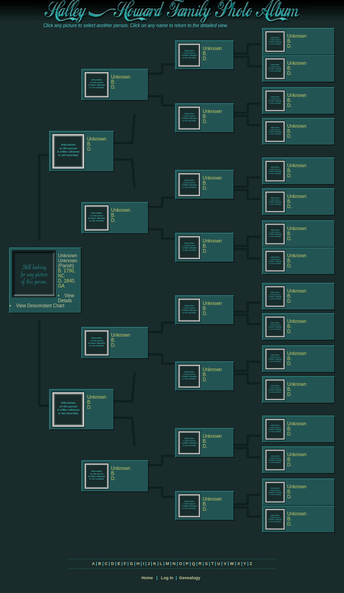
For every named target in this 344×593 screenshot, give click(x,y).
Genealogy (190, 578)
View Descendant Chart (40, 305)
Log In (167, 578)
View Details (66, 298)
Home (147, 578)
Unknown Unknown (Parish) (67, 260)
